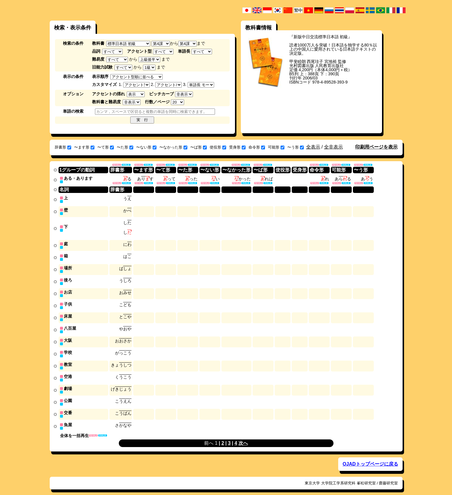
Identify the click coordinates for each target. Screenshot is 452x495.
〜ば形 (198, 147)
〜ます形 (84, 147)
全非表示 (333, 146)
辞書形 (63, 147)
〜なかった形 (173, 147)
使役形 (218, 147)
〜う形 (295, 147)
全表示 (313, 146)
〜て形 (105, 147)
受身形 (237, 147)
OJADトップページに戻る (370, 457)
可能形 (276, 147)
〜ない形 (146, 147)
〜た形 (125, 147)
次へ (243, 436)
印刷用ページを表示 (376, 146)
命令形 (256, 147)
